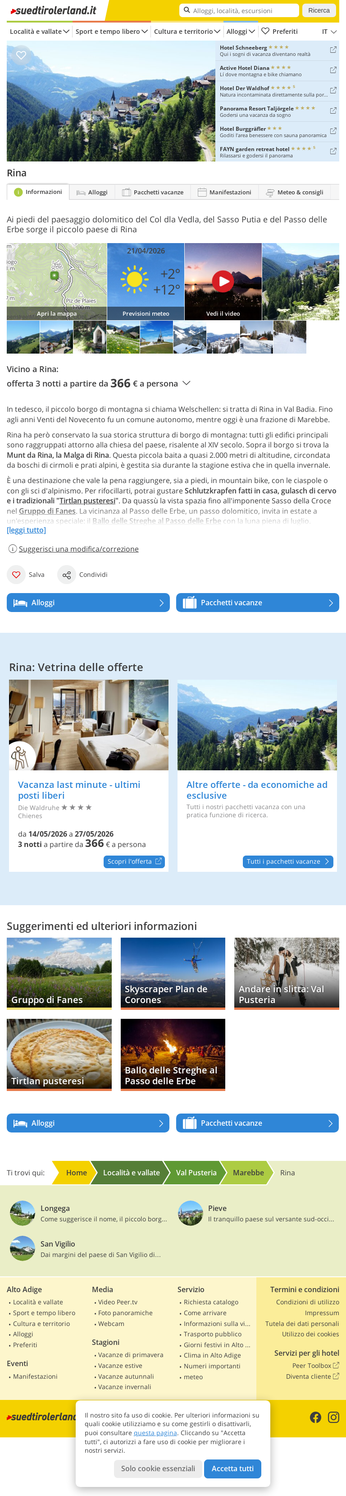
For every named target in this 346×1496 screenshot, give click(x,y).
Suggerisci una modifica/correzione (73, 549)
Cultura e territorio (183, 31)
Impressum (322, 1312)
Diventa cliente (312, 1376)
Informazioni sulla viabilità (219, 1323)
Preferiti (279, 31)
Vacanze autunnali (126, 1376)
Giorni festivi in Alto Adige (219, 1344)
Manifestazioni (35, 1376)
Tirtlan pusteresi (87, 501)
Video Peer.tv (117, 1302)
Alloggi (237, 31)
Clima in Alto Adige (212, 1355)
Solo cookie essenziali (158, 1468)
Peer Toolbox (315, 1365)
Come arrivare (205, 1312)
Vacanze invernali (124, 1386)
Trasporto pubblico (212, 1334)
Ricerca (319, 10)
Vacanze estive (120, 1365)
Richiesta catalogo (211, 1302)
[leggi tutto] (26, 530)
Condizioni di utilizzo (307, 1302)
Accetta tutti (233, 1468)
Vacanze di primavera (131, 1354)
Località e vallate (36, 31)
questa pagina (155, 1432)
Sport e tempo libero (108, 31)
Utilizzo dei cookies (310, 1334)
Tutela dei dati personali (302, 1323)
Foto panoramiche (125, 1312)
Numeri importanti (212, 1366)
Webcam (111, 1323)
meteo (193, 1376)
